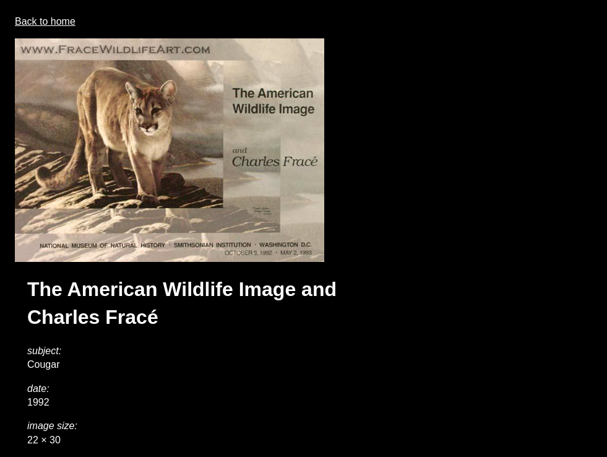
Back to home (45, 21)
